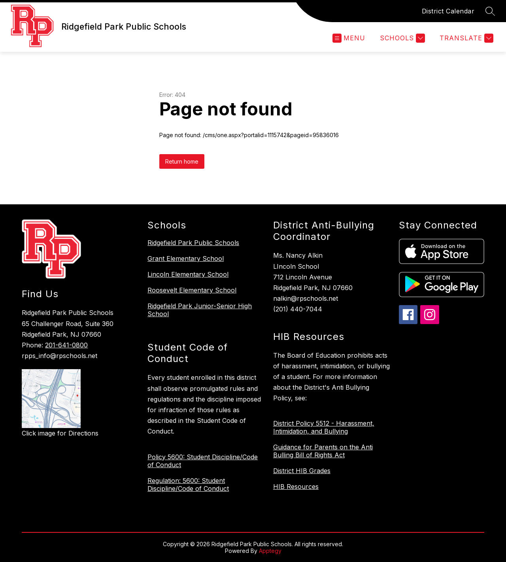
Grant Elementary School (185, 258)
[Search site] (490, 11)
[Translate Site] (465, 38)
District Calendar (448, 11)
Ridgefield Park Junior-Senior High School (199, 310)
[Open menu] (348, 38)
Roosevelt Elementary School (191, 290)
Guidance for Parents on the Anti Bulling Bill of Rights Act (323, 451)
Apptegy (270, 550)
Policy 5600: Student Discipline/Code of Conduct (202, 461)
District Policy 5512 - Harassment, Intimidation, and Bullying (323, 427)
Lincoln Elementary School (187, 274)
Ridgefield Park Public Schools (193, 243)
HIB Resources (296, 486)
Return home (181, 161)
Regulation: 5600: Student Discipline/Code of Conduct (188, 484)
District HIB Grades (301, 471)
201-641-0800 (66, 345)
